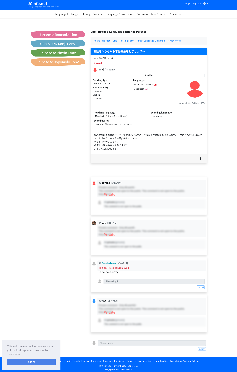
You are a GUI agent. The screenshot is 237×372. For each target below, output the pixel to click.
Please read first (101, 40)
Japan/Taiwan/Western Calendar (185, 360)
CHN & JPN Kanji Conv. (58, 43)
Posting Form (127, 40)
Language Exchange (66, 14)
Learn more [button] (14, 354)
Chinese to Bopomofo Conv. (58, 61)
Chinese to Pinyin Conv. (58, 52)
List (115, 40)
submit (201, 287)
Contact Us (133, 365)
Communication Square (151, 14)
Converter (176, 14)
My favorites (174, 40)
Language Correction (119, 14)
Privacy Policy (119, 365)
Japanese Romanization (58, 34)
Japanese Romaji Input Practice (153, 360)
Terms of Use (105, 365)
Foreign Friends (92, 14)
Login (187, 3)
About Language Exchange (151, 40)
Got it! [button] (31, 361)
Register (197, 3)
